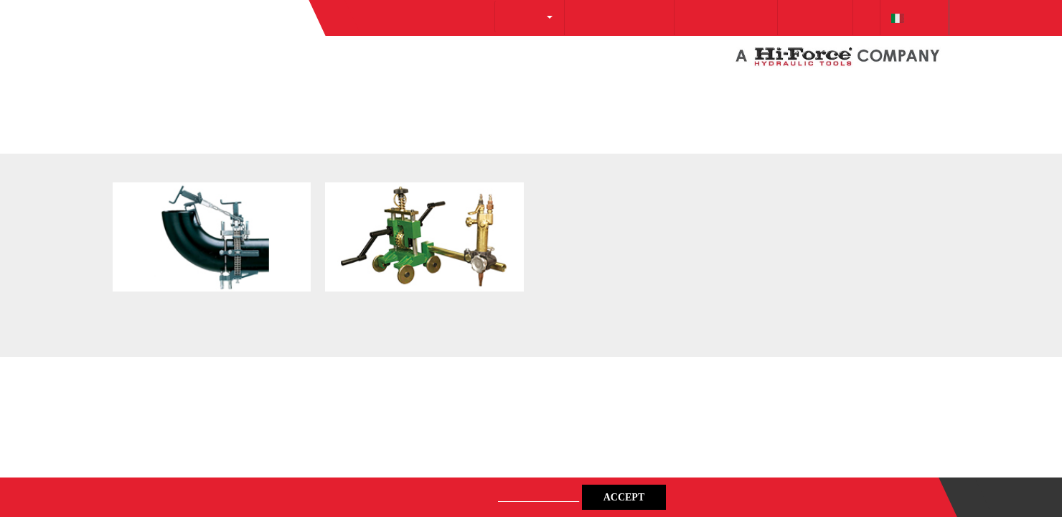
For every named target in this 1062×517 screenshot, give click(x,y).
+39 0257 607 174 (694, 17)
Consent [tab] (316, 155)
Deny (324, 398)
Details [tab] (531, 155)
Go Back (138, 108)
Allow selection (531, 398)
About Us (470, 16)
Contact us (1009, 497)
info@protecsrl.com (573, 17)
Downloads (796, 17)
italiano (911, 17)
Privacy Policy (524, 496)
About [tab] (746, 155)
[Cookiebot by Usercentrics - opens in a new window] (775, 108)
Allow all (737, 398)
